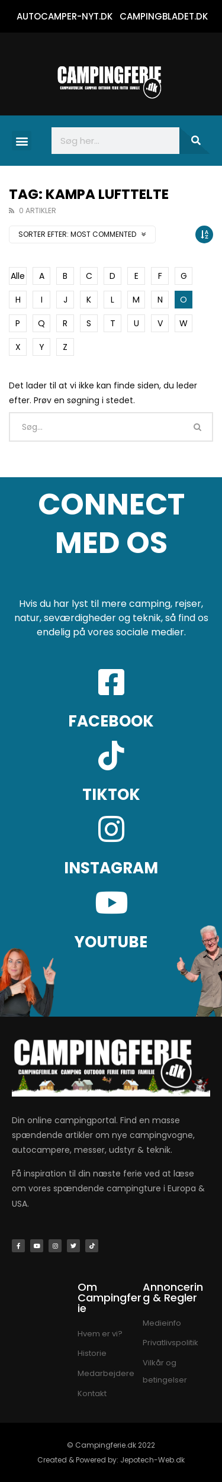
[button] (21, 140)
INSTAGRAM (111, 868)
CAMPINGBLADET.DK (164, 16)
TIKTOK (111, 794)
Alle (18, 276)
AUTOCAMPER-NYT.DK (64, 16)
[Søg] (194, 140)
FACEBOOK (111, 721)
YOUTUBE (111, 942)
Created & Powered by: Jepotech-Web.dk (111, 1460)
